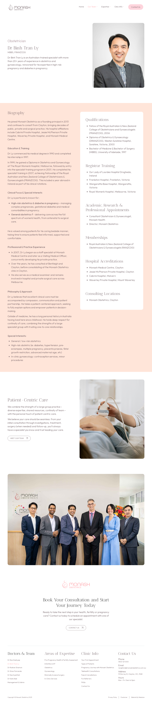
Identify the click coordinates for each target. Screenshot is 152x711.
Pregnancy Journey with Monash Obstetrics (97, 669)
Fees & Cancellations (89, 678)
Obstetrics (48, 669)
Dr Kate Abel (12, 682)
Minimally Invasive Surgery (54, 678)
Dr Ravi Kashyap (14, 661)
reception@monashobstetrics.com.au (132, 668)
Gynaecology (50, 674)
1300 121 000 (123, 662)
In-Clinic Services (51, 682)
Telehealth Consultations (90, 674)
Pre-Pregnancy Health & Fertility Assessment (61, 661)
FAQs (83, 686)
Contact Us (85, 691)
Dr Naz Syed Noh (14, 678)
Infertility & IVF (50, 665)
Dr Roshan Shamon (15, 669)
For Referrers (86, 682)
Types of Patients (87, 665)
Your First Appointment (90, 661)
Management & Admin (16, 686)
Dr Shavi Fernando (15, 674)
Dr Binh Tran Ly (13, 665)
